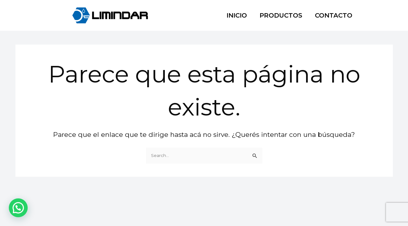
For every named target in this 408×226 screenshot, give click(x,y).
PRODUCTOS (281, 15)
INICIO (236, 15)
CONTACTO (333, 15)
